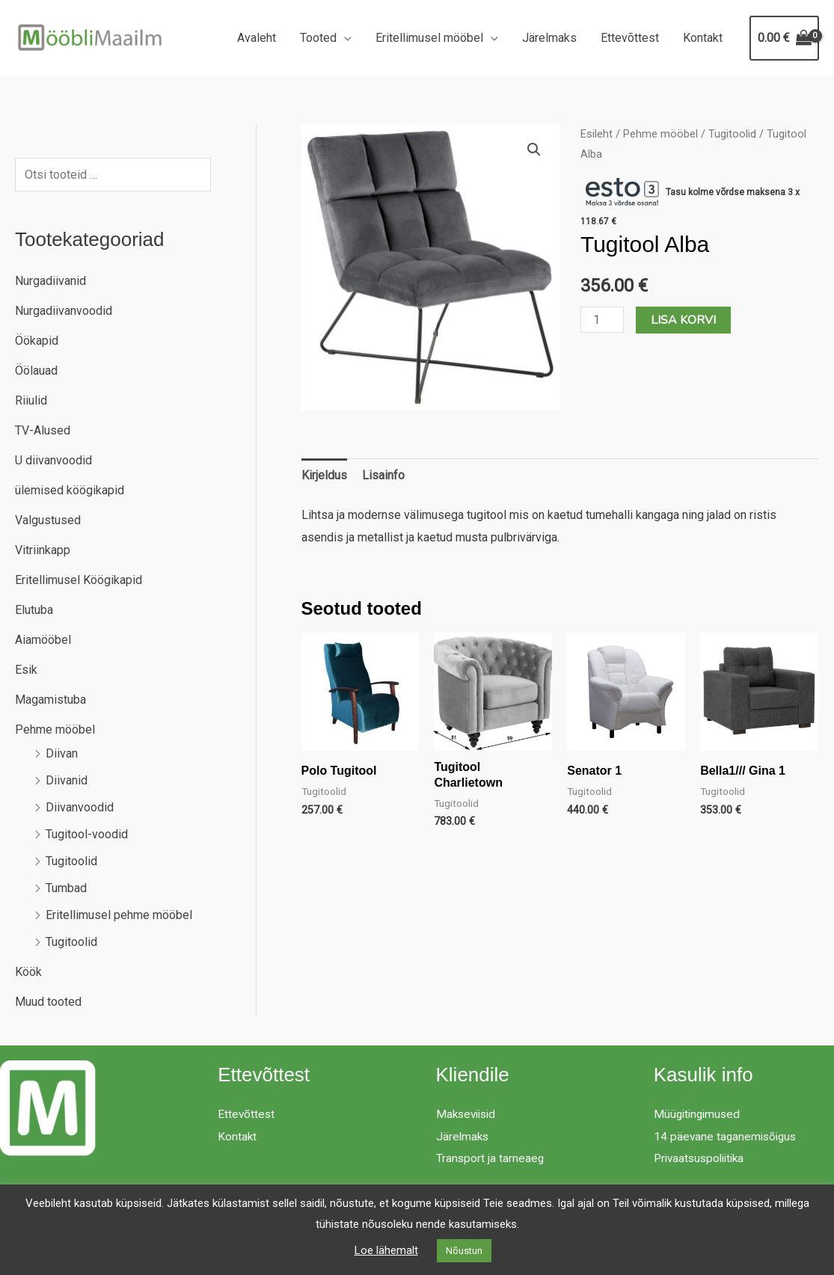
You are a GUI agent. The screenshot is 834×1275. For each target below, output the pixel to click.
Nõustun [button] (464, 1250)
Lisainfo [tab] (383, 475)
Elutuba (34, 610)
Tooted (318, 38)
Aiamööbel (43, 640)
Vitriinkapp (42, 550)
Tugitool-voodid (87, 834)
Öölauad (36, 370)
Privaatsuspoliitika (702, 1158)
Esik (26, 670)
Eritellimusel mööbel (429, 38)
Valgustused (48, 520)
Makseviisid (468, 1114)
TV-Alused (42, 430)
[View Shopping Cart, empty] (784, 38)
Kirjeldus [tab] (324, 475)
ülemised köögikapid (69, 490)
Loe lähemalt (386, 1250)
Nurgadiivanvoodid (63, 311)
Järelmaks (549, 38)
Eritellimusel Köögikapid (78, 580)
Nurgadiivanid (50, 281)
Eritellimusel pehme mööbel (119, 915)
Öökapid (36, 341)
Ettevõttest (630, 38)
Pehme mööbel (55, 729)
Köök (28, 972)
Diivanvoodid (80, 807)
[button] (534, 149)
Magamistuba (50, 699)
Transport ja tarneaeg (490, 1158)
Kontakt (703, 38)
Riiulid (31, 400)
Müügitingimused (699, 1114)
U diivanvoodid (53, 460)
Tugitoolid (71, 861)
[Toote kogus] (602, 320)
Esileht (596, 134)
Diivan (62, 753)
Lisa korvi (683, 320)
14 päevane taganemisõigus (727, 1136)
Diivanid (67, 780)
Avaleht (256, 38)
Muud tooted (48, 1002)
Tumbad (66, 888)
